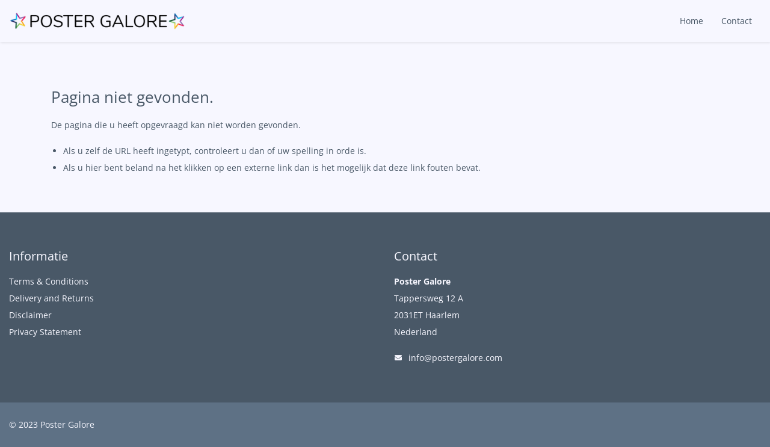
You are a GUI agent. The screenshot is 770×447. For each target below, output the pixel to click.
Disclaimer (30, 315)
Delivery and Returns (51, 298)
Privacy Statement (45, 332)
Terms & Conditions (48, 281)
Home (691, 20)
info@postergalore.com (455, 357)
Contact (736, 20)
